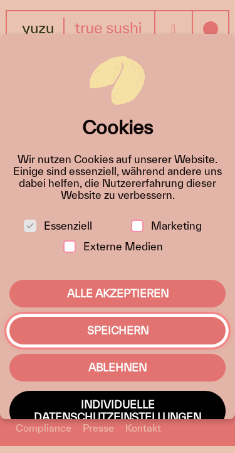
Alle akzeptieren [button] (118, 293)
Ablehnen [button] (117, 367)
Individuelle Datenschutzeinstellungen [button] (117, 410)
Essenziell (58, 226)
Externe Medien (113, 246)
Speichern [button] (118, 330)
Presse (98, 428)
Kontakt (143, 428)
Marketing (166, 226)
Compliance (43, 428)
